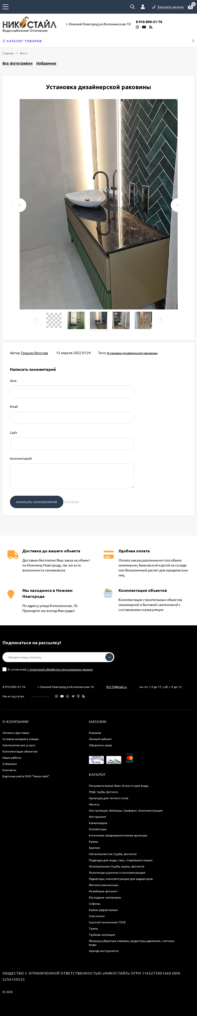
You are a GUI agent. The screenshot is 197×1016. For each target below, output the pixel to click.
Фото (23, 53)
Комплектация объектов (20, 751)
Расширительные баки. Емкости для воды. (119, 786)
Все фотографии (17, 63)
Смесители (97, 916)
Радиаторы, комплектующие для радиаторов (121, 879)
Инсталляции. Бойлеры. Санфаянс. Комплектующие (126, 810)
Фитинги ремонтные (103, 885)
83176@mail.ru (116, 687)
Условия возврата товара (20, 739)
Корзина (95, 733)
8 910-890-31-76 (13, 687)
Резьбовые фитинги (103, 891)
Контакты (9, 770)
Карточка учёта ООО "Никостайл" (25, 776)
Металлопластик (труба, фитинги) (113, 854)
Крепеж (94, 848)
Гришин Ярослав (34, 352)
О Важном (9, 764)
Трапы (93, 928)
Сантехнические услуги (18, 745)
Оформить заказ (100, 745)
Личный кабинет (100, 739)
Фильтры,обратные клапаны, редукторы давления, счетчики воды (131, 942)
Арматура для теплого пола (108, 798)
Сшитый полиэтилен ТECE (107, 922)
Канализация (98, 823)
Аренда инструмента (103, 951)
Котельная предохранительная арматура (118, 835)
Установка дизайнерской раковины (132, 353)
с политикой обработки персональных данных (60, 669)
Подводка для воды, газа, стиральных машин (121, 860)
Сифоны (94, 903)
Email (14, 406)
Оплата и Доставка (15, 733)
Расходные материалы (105, 897)
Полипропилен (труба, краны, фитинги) (116, 866)
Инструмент (97, 817)
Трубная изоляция (102, 935)
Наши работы (11, 757)
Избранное (46, 63)
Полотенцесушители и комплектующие (117, 872)
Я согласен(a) (47, 669)
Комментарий (21, 458)
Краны (93, 841)
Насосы (94, 804)
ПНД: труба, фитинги (103, 792)
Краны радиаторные (103, 910)
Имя (13, 380)
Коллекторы (98, 829)
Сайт (13, 432)
